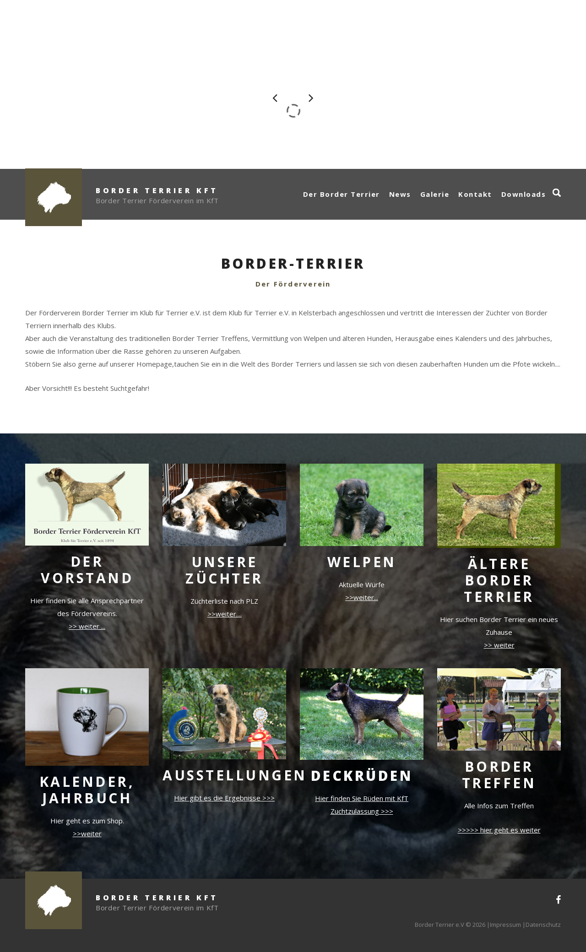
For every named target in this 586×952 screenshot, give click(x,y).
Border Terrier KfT (157, 190)
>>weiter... (361, 597)
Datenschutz (543, 924)
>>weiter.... (224, 613)
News (400, 194)
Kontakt (475, 194)
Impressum (505, 924)
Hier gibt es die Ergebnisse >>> (224, 797)
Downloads (523, 194)
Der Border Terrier (341, 194)
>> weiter (499, 644)
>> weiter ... (87, 626)
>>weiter (87, 833)
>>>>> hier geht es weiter (499, 829)
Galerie (435, 194)
